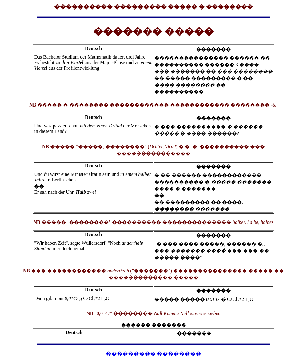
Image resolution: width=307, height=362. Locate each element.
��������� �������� (153, 354)
